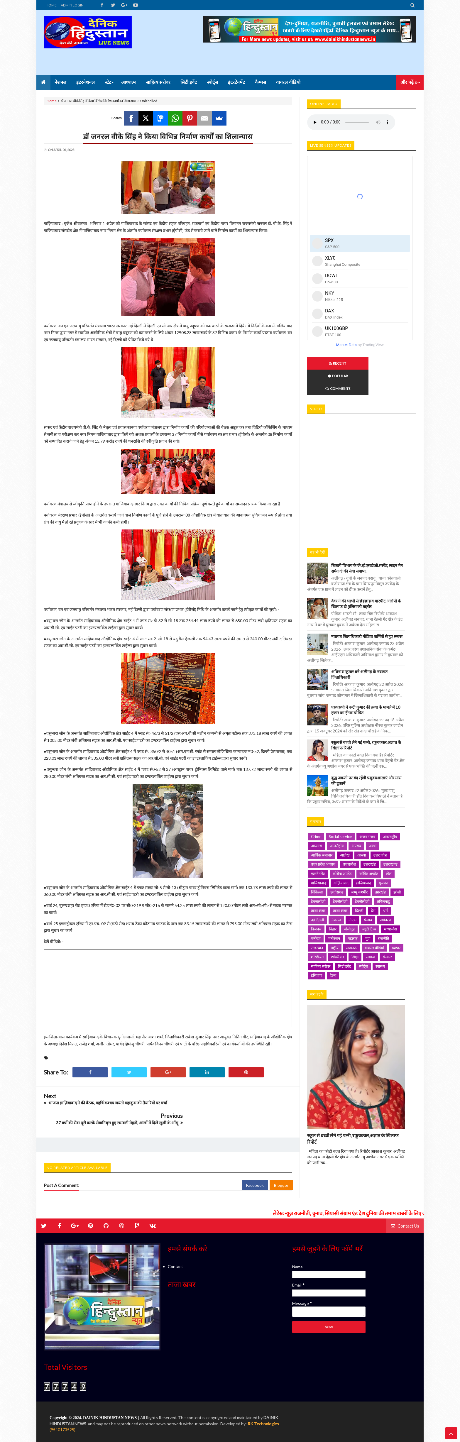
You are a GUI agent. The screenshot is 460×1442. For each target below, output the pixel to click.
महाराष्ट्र (353, 913)
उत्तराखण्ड (390, 839)
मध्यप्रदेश (390, 903)
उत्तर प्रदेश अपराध (323, 839)
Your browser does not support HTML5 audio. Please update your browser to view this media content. (351, 122)
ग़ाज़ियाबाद (363, 857)
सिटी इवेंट (344, 941)
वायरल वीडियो (374, 922)
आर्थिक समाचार (321, 829)
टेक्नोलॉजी (340, 876)
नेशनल (336, 894)
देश (373, 885)
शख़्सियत (337, 931)
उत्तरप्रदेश (349, 839)
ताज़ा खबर (318, 885)
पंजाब (368, 894)
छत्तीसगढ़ (336, 866)
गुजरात (383, 857)
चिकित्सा (317, 866)
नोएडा (352, 894)
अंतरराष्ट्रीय (390, 811)
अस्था (372, 820)
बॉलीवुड (349, 903)
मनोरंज (316, 913)
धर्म (385, 885)
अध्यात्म (316, 820)
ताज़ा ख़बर (340, 885)
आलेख (345, 829)
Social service (340, 811)
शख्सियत (317, 931)
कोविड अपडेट (368, 848)
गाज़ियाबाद (341, 857)
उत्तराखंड (369, 839)
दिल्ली (359, 885)
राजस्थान (317, 922)
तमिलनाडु (383, 876)
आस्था (361, 829)
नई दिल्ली (317, 894)
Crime (316, 811)
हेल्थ (333, 950)
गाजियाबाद (318, 857)
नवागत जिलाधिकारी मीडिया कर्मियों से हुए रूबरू (366, 611)
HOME (51, 5)
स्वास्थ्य (380, 941)
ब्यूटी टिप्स (369, 903)
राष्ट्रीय (335, 922)
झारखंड (380, 866)
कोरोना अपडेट (342, 848)
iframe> (361, 453)
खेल (389, 848)
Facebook (255, 1171)
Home (52, 101)
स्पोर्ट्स (363, 941)
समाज (370, 931)
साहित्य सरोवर (320, 941)
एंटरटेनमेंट (318, 848)
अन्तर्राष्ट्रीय (337, 820)
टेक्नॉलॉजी (318, 876)
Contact (175, 1252)
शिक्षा (354, 931)
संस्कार (387, 931)
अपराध (356, 820)
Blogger (281, 1171)
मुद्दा (367, 913)
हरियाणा (316, 950)
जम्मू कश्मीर (359, 866)
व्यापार (396, 922)
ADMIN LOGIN (72, 5)
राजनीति (383, 913)
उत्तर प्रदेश (380, 829)
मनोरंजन (334, 913)
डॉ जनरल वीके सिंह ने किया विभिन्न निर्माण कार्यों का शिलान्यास (168, 136)
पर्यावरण (385, 894)
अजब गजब (367, 811)
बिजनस (316, 903)
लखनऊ (351, 922)
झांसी (397, 866)
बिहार (332, 903)
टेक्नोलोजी (362, 876)
